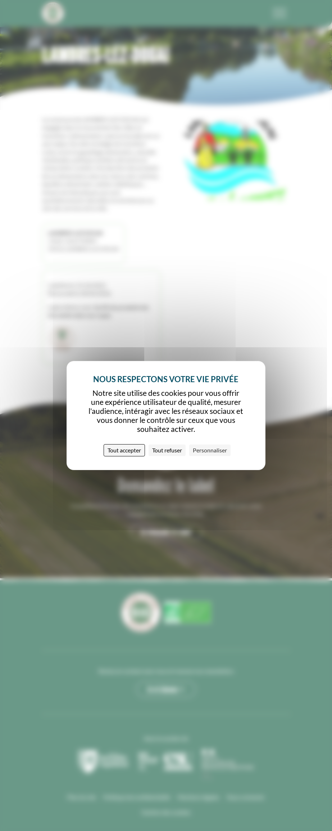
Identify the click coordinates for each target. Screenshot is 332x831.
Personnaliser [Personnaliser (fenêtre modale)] (210, 450)
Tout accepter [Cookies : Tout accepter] (124, 450)
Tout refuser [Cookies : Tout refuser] (167, 450)
